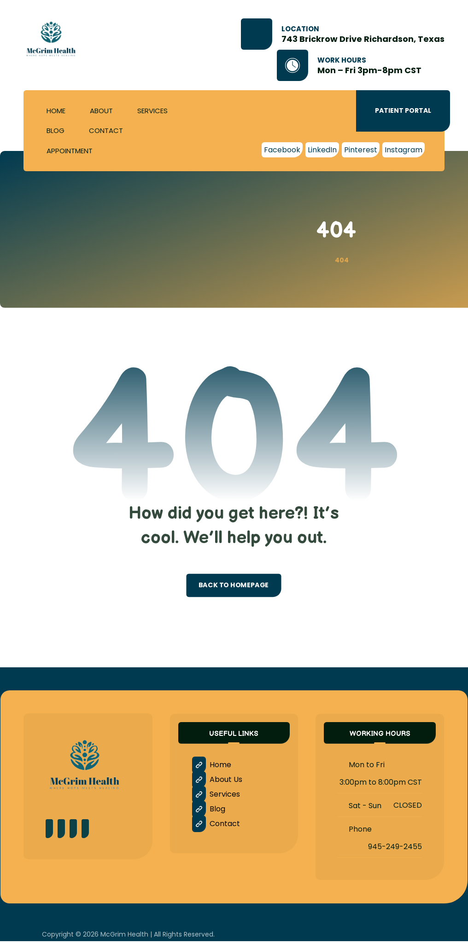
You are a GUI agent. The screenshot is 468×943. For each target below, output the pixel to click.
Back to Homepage (234, 586)
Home (212, 766)
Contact (216, 825)
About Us (218, 781)
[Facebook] (282, 149)
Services (216, 796)
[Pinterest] (361, 149)
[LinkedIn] (322, 149)
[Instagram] (403, 149)
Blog (209, 810)
